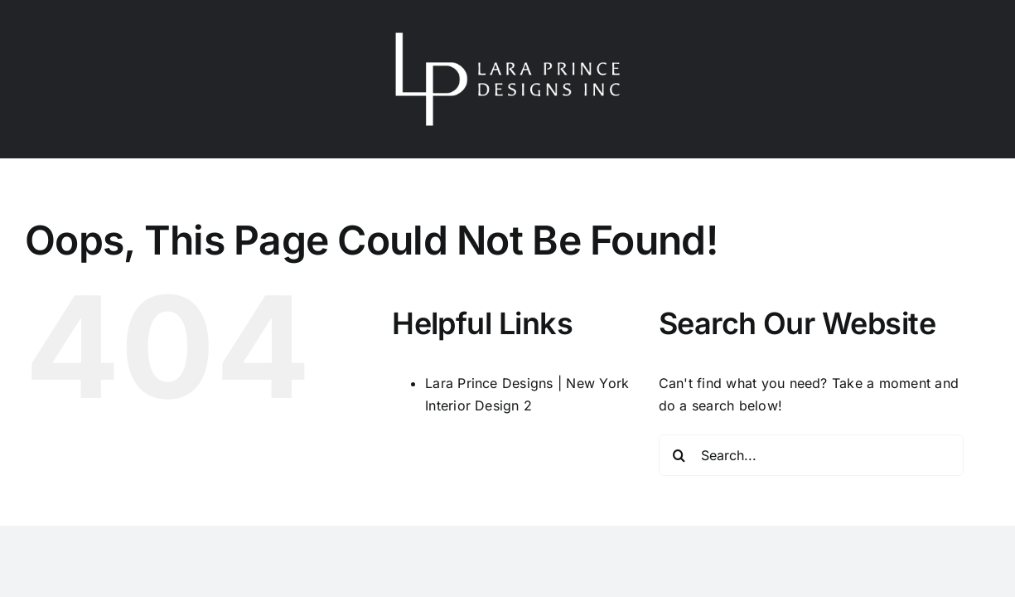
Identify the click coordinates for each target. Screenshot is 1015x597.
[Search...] (811, 455)
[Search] (679, 455)
